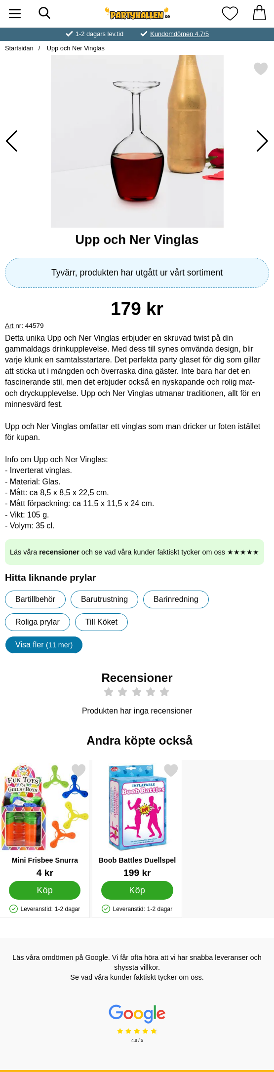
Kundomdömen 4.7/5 (179, 34)
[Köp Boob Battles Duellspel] (137, 890)
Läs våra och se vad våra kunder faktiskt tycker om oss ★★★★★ (134, 552)
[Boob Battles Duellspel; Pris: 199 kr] (137, 820)
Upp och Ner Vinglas (75, 48)
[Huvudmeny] (15, 13)
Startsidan (19, 48)
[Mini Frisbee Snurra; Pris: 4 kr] (45, 820)
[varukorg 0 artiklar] (259, 13)
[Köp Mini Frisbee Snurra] (44, 890)
